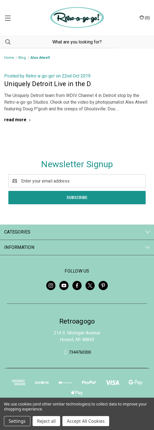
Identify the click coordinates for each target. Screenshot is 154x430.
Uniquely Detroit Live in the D (47, 84)
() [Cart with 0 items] (145, 17)
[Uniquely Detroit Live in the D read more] (18, 119)
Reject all (46, 421)
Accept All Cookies (86, 421)
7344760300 (80, 352)
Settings (17, 421)
